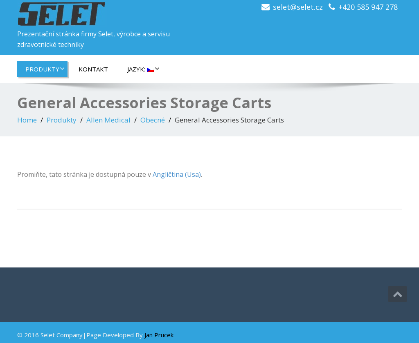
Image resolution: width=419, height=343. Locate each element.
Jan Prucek (158, 335)
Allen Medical (108, 120)
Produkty (45, 69)
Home (27, 120)
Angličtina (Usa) (177, 174)
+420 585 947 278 (368, 7)
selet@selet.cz (298, 7)
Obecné (152, 120)
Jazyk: (143, 69)
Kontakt (93, 69)
